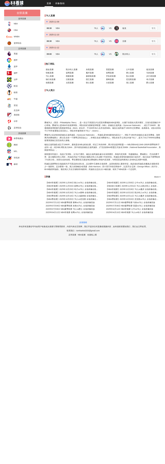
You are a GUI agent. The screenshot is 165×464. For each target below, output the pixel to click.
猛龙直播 (150, 69)
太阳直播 (70, 83)
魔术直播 (90, 73)
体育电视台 (14, 138)
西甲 (12, 60)
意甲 (12, 67)
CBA (12, 30)
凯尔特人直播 (71, 69)
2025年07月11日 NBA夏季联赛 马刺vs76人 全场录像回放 (130, 202)
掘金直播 (49, 69)
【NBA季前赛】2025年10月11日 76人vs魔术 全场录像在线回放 (133, 196)
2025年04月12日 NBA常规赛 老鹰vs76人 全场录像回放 (69, 212)
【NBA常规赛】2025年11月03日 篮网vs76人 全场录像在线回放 (73, 186)
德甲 (12, 73)
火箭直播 (110, 83)
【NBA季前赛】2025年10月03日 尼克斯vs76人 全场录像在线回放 (133, 199)
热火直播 (130, 76)
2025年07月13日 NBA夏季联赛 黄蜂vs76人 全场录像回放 (70, 202)
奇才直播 (150, 79)
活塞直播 (70, 79)
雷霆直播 (110, 69)
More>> (157, 177)
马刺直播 (150, 73)
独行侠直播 (50, 79)
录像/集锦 (59, 3)
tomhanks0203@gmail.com (88, 231)
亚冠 (12, 105)
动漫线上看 (92, 235)
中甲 (12, 121)
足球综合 (13, 128)
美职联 (13, 115)
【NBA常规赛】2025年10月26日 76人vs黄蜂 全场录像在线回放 (73, 192)
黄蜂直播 (110, 79)
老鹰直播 (110, 73)
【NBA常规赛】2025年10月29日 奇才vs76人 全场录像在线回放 (73, 189)
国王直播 (90, 79)
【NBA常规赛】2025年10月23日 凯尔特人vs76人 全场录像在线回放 (133, 192)
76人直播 (50, 76)
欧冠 (12, 86)
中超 (12, 99)
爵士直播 (150, 83)
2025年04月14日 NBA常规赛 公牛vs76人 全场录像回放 (129, 209)
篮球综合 (13, 43)
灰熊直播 (90, 69)
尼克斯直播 (131, 79)
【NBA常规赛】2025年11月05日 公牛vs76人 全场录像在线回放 (133, 183)
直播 (49, 3)
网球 (12, 145)
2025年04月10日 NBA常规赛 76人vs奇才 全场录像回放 (129, 212)
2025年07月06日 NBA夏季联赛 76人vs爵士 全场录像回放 (70, 209)
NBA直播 (82, 235)
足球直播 (72, 235)
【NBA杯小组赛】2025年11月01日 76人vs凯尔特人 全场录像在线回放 (133, 186)
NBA (12, 24)
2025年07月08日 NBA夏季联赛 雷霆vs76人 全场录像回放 (130, 206)
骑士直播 (90, 83)
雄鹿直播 (49, 83)
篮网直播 (70, 73)
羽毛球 (13, 158)
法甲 (12, 80)
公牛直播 (130, 69)
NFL (11, 151)
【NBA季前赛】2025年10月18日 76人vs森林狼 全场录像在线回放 (73, 196)
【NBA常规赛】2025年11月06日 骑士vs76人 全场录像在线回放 (73, 183)
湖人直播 (130, 83)
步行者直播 (151, 76)
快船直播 (49, 73)
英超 (12, 54)
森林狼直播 (91, 76)
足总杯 (17, 110)
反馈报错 (83, 222)
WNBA (13, 37)
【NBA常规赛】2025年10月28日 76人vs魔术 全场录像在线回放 (133, 189)
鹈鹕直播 (70, 76)
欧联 (12, 93)
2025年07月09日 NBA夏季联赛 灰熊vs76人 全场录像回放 (70, 206)
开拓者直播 (111, 76)
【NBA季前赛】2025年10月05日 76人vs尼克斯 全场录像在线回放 (73, 199)
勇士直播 (130, 73)
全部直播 (22, 12)
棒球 (12, 164)
